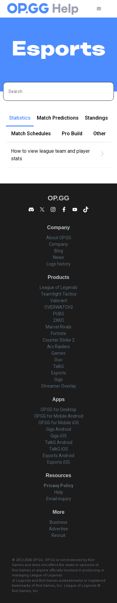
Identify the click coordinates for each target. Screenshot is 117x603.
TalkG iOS (58, 448)
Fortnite (58, 333)
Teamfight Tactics (58, 293)
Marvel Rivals (58, 326)
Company (58, 244)
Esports (58, 372)
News (58, 257)
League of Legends (58, 287)
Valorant (58, 300)
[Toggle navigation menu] (99, 8)
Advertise (58, 528)
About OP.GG (58, 237)
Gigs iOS (59, 435)
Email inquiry (58, 498)
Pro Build (72, 134)
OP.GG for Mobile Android (58, 416)
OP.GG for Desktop (58, 409)
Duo (58, 359)
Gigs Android (58, 429)
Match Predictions (58, 118)
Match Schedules (31, 134)
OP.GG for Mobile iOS (58, 422)
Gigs (58, 379)
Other (99, 134)
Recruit (58, 535)
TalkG (58, 366)
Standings (96, 118)
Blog (58, 250)
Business (58, 522)
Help (58, 492)
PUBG (58, 313)
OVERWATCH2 (58, 307)
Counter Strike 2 (59, 340)
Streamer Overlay (58, 386)
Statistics (20, 118)
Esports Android (58, 455)
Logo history (58, 263)
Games (58, 353)
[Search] (58, 91)
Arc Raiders (58, 346)
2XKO (58, 320)
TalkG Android (58, 442)
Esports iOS (58, 462)
